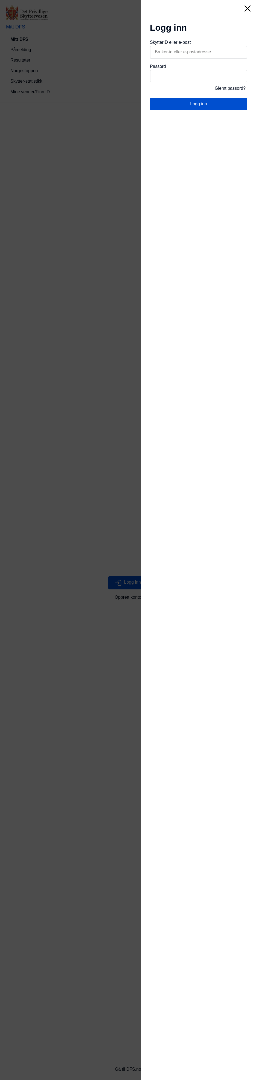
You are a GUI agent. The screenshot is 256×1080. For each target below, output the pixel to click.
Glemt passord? (230, 88)
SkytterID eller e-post (170, 42)
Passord (158, 66)
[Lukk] (248, 8)
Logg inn (198, 104)
